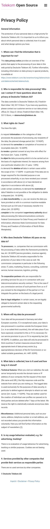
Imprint (13, 481)
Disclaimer (22, 481)
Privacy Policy (34, 481)
